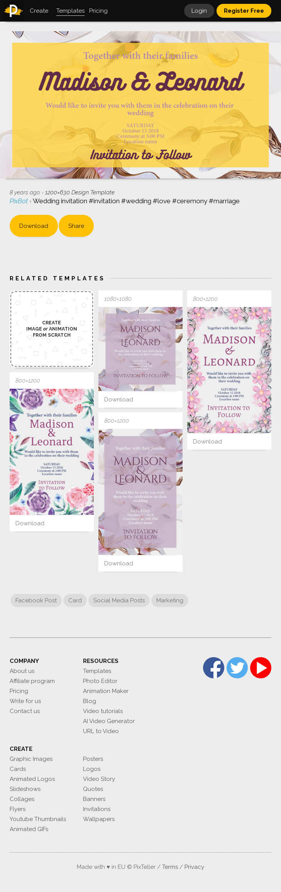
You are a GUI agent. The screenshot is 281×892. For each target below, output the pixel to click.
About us (22, 671)
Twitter (237, 667)
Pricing (19, 691)
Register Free (244, 10)
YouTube (260, 667)
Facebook (213, 667)
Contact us (25, 711)
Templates (97, 671)
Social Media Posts (119, 600)
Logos (91, 769)
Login (199, 10)
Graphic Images (31, 758)
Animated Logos (32, 779)
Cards (18, 769)
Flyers (17, 809)
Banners (94, 799)
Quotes (93, 789)
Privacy (194, 866)
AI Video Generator (109, 721)
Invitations (96, 809)
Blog (89, 701)
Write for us (25, 701)
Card (75, 600)
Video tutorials (103, 711)
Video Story (99, 779)
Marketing (169, 600)
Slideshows (25, 789)
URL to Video (101, 731)
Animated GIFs (29, 829)
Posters (93, 758)
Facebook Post (36, 600)
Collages (22, 799)
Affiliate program (32, 681)
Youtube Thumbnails (38, 819)
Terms (170, 866)
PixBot (19, 201)
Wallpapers (99, 819)
